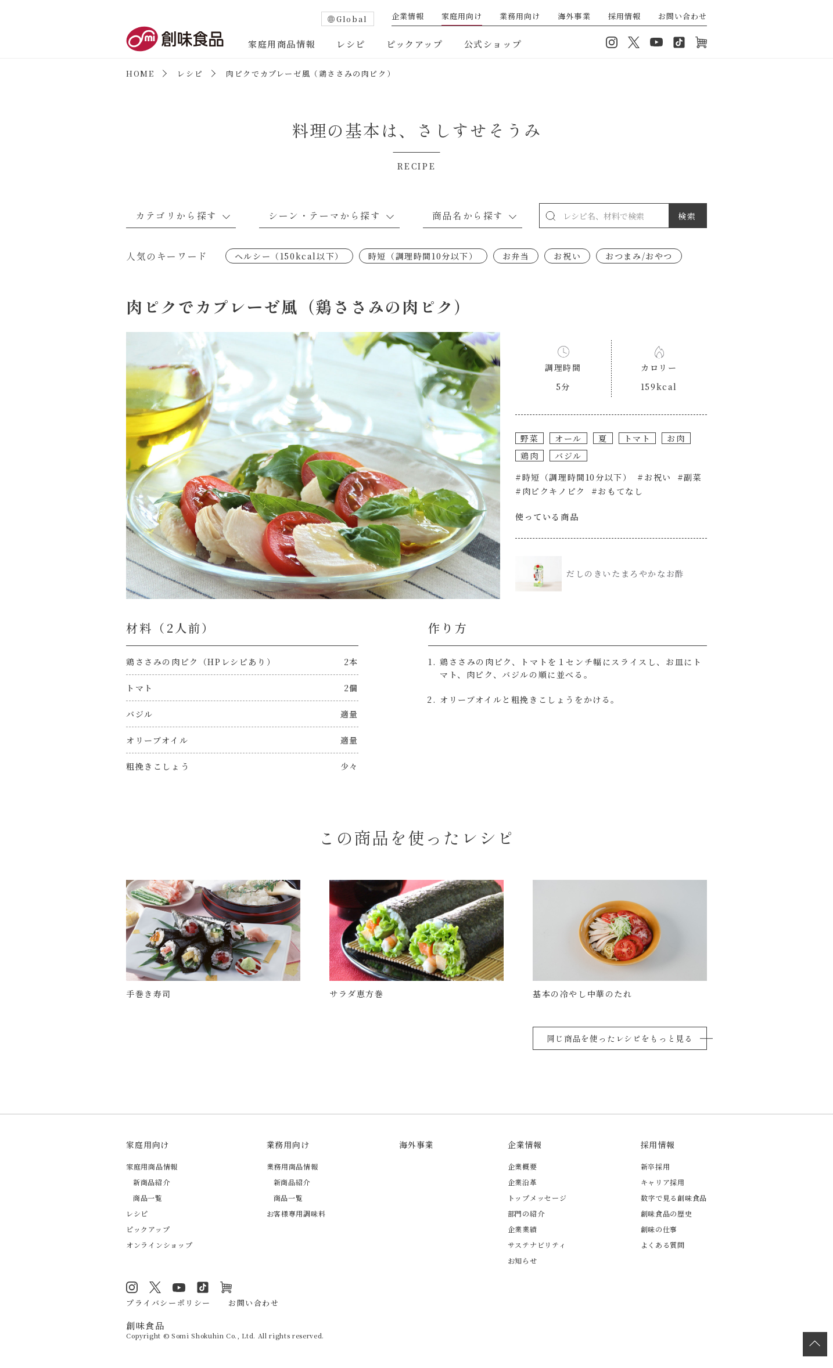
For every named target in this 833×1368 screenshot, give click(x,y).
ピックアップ (414, 44)
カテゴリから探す (176, 215)
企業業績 (522, 1229)
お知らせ (522, 1260)
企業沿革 (522, 1182)
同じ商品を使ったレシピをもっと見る (620, 1038)
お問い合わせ (682, 16)
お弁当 (516, 256)
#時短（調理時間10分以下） (573, 477)
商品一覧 (148, 1198)
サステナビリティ (537, 1245)
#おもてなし (617, 491)
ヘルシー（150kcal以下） (289, 256)
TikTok (679, 42)
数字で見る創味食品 (674, 1198)
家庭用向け (461, 16)
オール (568, 438)
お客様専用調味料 (296, 1213)
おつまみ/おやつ (639, 256)
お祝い (567, 256)
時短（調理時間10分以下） (423, 256)
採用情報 (624, 16)
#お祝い (654, 477)
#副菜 (689, 477)
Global (352, 18)
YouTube (656, 42)
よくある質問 (663, 1245)
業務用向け (520, 16)
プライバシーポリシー (168, 1302)
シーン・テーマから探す (324, 215)
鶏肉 (529, 455)
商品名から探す (468, 215)
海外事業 (574, 16)
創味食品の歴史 (666, 1213)
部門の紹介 (526, 1213)
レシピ (350, 44)
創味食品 (175, 39)
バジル (568, 455)
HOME (140, 73)
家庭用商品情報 (281, 44)
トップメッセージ (537, 1198)
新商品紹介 (151, 1182)
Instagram (611, 42)
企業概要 (522, 1166)
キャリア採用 (663, 1182)
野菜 (529, 438)
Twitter (634, 42)
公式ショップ (493, 44)
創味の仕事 (659, 1229)
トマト (637, 438)
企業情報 (408, 16)
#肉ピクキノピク (550, 491)
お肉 (676, 438)
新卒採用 (655, 1166)
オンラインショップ (701, 42)
